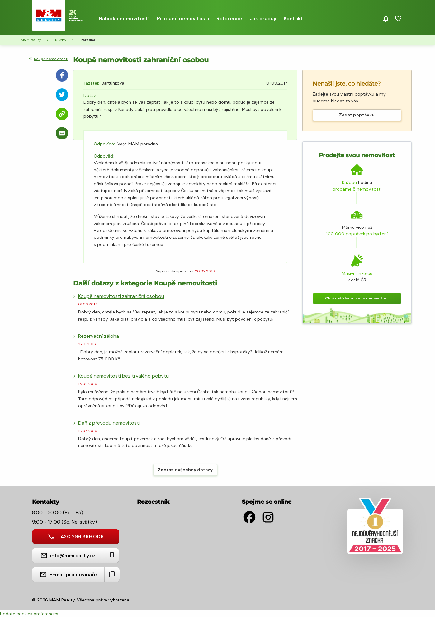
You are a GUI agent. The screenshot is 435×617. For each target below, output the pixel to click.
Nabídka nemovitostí (124, 18)
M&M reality (31, 40)
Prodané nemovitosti (183, 18)
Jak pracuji (263, 18)
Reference (229, 18)
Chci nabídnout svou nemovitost (357, 298)
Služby (60, 40)
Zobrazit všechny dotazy (185, 470)
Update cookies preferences (29, 613)
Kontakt (293, 18)
